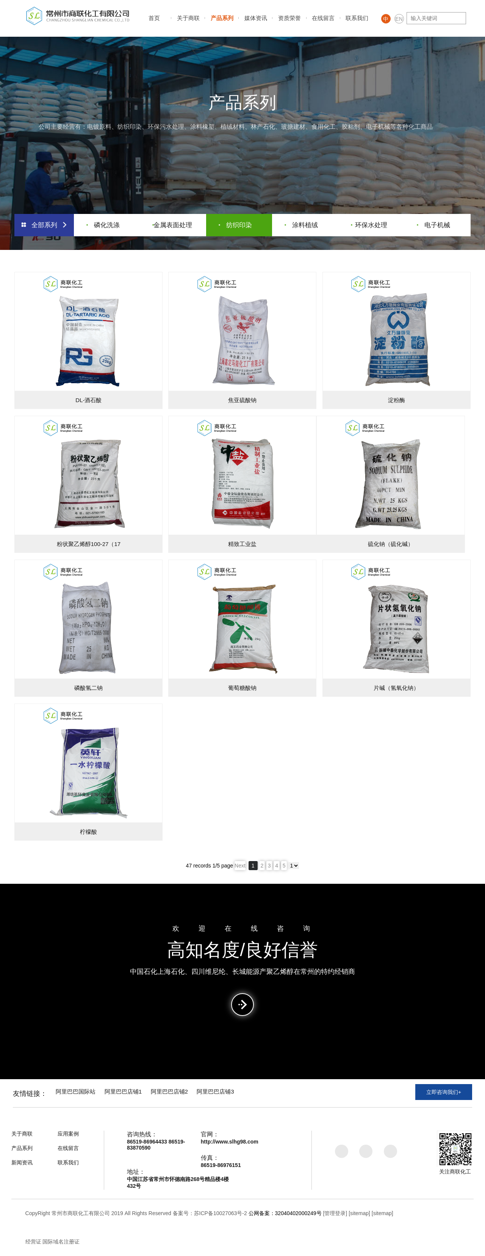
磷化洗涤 (103, 224)
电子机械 (434, 224)
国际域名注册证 (61, 1242)
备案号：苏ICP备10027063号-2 (210, 1213)
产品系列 (222, 18)
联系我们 (357, 18)
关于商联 (188, 18)
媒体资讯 (255, 18)
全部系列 (44, 224)
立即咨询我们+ (443, 1094)
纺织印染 (236, 224)
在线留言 (323, 18)
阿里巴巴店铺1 (133, 1093)
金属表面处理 (172, 224)
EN (398, 19)
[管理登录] (335, 1213)
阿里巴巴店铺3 (237, 1093)
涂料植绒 (302, 224)
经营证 (33, 1242)
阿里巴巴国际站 (80, 1093)
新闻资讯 (22, 1162)
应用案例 (68, 1134)
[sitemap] (359, 1213)
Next (240, 866)
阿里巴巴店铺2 (185, 1093)
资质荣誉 (289, 18)
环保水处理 (369, 224)
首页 (154, 18)
